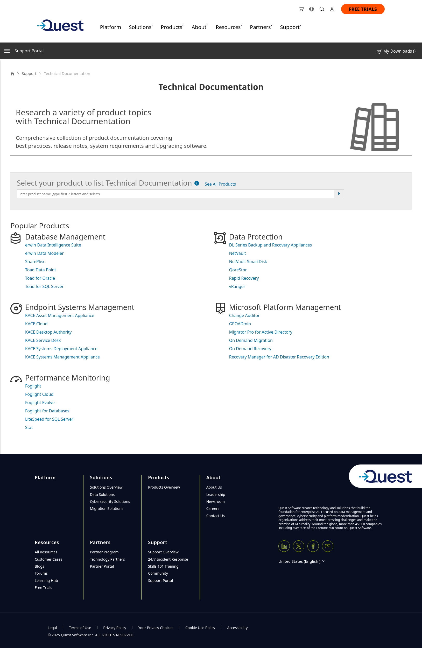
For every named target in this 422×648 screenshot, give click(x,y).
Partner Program (104, 552)
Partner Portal (102, 566)
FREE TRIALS (363, 9)
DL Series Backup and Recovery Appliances (270, 245)
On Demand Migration (251, 340)
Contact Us (215, 515)
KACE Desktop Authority (48, 332)
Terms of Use (80, 627)
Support (29, 73)
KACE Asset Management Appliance (59, 315)
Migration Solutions (106, 508)
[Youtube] (327, 546)
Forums (41, 573)
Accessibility (237, 627)
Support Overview (163, 552)
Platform (110, 27)
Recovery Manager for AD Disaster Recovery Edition (279, 357)
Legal (52, 627)
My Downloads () (396, 51)
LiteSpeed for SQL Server (49, 419)
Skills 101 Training (163, 566)
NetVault (237, 253)
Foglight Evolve (40, 402)
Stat (29, 427)
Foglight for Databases (47, 411)
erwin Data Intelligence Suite (53, 245)
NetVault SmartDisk (248, 261)
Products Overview (164, 487)
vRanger (237, 286)
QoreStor (238, 270)
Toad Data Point (40, 270)
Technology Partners (107, 559)
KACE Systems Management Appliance (62, 357)
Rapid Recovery (244, 278)
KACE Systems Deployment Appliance (61, 348)
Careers (212, 508)
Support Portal (160, 580)
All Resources (46, 552)
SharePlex (34, 261)
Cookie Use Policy (200, 627)
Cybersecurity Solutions (110, 501)
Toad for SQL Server (44, 286)
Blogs (39, 566)
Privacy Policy (114, 627)
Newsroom (215, 501)
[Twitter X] (298, 546)
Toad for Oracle (40, 278)
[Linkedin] (284, 546)
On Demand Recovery (250, 348)
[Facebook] (313, 546)
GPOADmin (240, 324)
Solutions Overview (106, 487)
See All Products (220, 184)
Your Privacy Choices (155, 627)
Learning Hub (46, 580)
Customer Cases (48, 559)
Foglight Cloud (39, 394)
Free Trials (43, 587)
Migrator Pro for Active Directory (260, 332)
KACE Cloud (36, 324)
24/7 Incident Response (168, 559)
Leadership (215, 494)
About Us (214, 487)
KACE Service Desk (43, 340)
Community (158, 573)
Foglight (33, 386)
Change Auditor (244, 315)
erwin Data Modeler (44, 253)
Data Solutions (102, 494)
